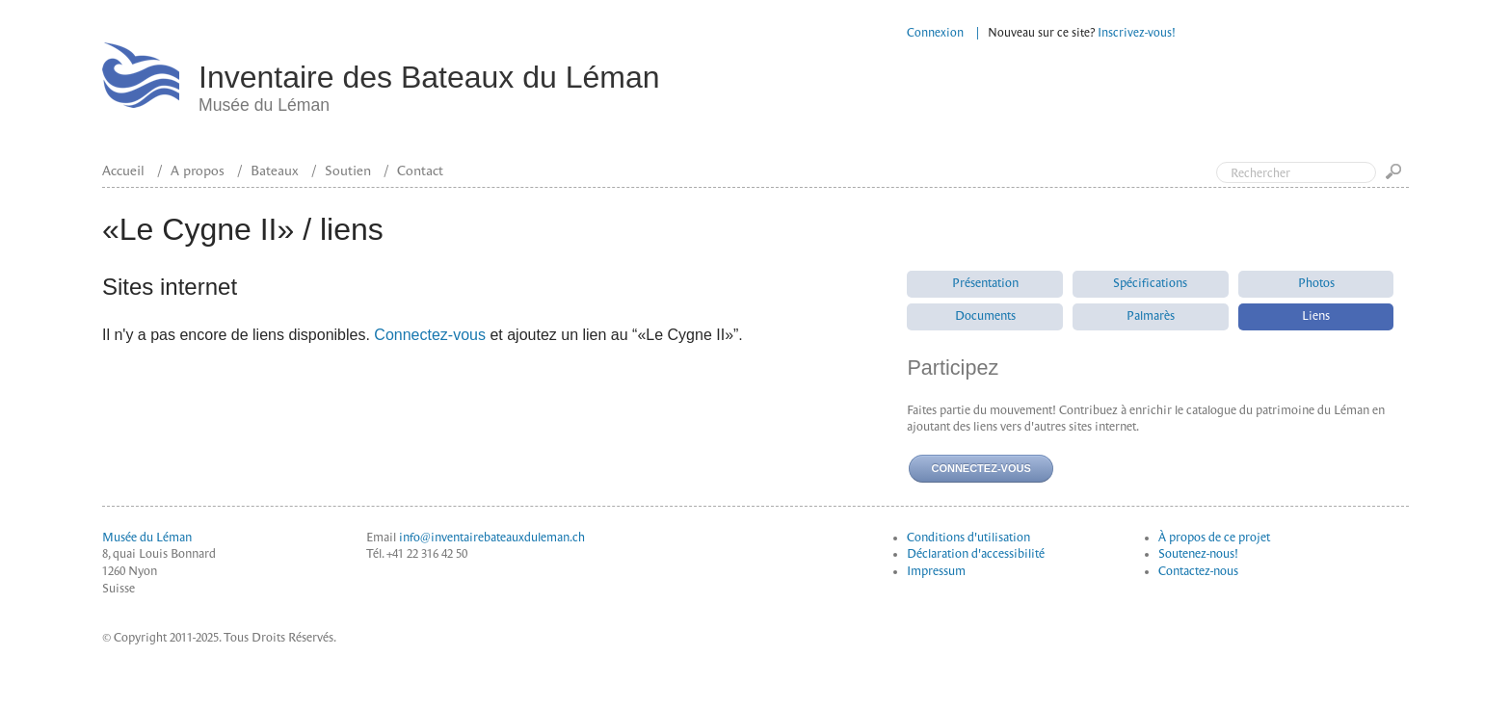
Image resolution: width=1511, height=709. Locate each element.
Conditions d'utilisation (968, 537)
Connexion (935, 32)
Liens (1316, 316)
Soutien (348, 170)
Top (1415, 94)
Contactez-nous (1198, 571)
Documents (985, 316)
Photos (1316, 283)
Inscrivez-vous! (1137, 32)
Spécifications (1150, 283)
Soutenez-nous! (1198, 554)
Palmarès (1151, 316)
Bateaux (275, 170)
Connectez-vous (430, 335)
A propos (198, 170)
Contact (420, 170)
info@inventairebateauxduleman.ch (492, 537)
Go (1397, 178)
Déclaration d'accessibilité (976, 554)
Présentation (985, 283)
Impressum (936, 571)
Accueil (123, 170)
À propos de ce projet (1214, 537)
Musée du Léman (147, 537)
